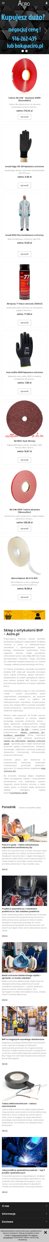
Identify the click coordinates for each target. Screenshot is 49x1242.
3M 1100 (24, 729)
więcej (4, 869)
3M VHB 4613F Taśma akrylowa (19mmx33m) (24, 510)
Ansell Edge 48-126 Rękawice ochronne (24, 166)
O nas (24, 1206)
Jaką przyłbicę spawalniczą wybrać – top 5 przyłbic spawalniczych (23, 1171)
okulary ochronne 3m (32, 732)
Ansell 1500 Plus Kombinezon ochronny (24, 235)
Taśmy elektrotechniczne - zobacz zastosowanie (19, 1104)
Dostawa (24, 1221)
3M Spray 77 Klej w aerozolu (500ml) (24, 303)
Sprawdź (24, 116)
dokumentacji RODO (19, 1235)
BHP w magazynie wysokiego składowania (23, 1039)
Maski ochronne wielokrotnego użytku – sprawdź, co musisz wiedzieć (21, 976)
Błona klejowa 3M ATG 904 (24, 578)
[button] (3, 30)
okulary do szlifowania (14, 740)
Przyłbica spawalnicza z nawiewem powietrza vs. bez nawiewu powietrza (20, 910)
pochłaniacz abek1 (18, 792)
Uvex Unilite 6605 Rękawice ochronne (24, 372)
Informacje (24, 1214)
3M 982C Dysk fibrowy (24, 441)
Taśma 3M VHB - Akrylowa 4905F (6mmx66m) (24, 99)
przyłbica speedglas (14, 735)
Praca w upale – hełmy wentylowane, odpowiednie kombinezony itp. (20, 846)
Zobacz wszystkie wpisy (30, 807)
